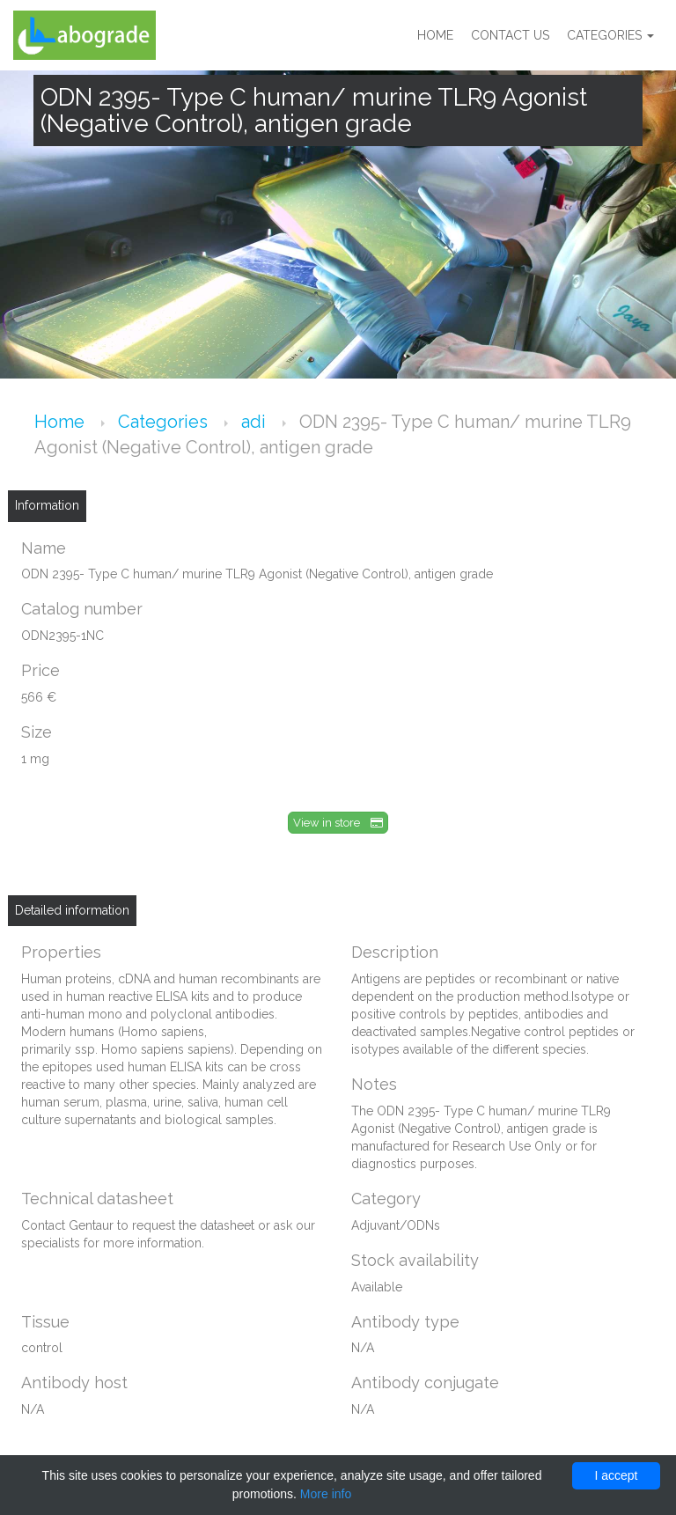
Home (435, 35)
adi (255, 421)
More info (325, 1494)
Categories (610, 35)
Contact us (510, 35)
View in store (338, 822)
